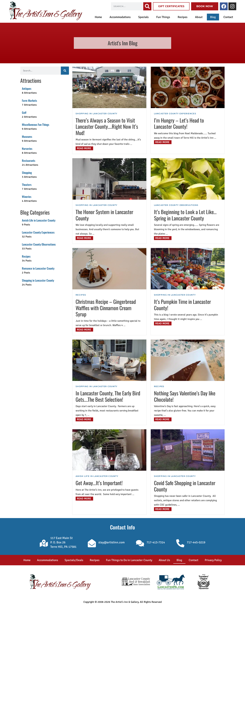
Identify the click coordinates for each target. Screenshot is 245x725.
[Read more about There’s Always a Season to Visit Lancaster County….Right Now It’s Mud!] (84, 148)
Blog (213, 17)
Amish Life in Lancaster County (97, 476)
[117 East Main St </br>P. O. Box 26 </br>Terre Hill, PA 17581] (44, 543)
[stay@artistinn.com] (92, 543)
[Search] (147, 6)
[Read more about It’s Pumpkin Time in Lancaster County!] (163, 323)
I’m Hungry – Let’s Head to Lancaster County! (179, 123)
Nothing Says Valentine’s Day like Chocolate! (184, 396)
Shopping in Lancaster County (96, 113)
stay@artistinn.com (111, 542)
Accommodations (120, 17)
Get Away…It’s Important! (99, 483)
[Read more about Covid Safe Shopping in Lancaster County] (163, 509)
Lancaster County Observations (176, 205)
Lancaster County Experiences (175, 113)
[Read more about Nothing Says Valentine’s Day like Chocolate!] (163, 419)
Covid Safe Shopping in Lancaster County (184, 486)
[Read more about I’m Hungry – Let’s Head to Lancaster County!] (163, 142)
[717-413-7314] (140, 543)
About (198, 17)
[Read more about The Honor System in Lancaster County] (84, 238)
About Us (164, 560)
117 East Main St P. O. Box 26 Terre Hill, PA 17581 (63, 542)
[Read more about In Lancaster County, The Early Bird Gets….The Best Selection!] (84, 419)
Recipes (182, 17)
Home (98, 17)
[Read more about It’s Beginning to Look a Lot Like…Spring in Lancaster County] (163, 238)
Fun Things (163, 17)
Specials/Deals (74, 560)
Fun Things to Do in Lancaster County (129, 560)
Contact (228, 17)
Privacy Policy (213, 560)
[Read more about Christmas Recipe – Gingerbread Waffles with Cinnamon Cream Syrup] (84, 330)
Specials (143, 17)
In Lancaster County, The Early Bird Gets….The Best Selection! (108, 396)
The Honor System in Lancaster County (104, 215)
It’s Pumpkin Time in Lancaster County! (182, 304)
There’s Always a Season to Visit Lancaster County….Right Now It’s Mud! (107, 126)
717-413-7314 (156, 542)
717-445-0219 (196, 542)
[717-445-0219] (180, 543)
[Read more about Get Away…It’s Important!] (84, 499)
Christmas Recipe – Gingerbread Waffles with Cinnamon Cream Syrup (106, 308)
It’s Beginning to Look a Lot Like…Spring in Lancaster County (185, 215)
